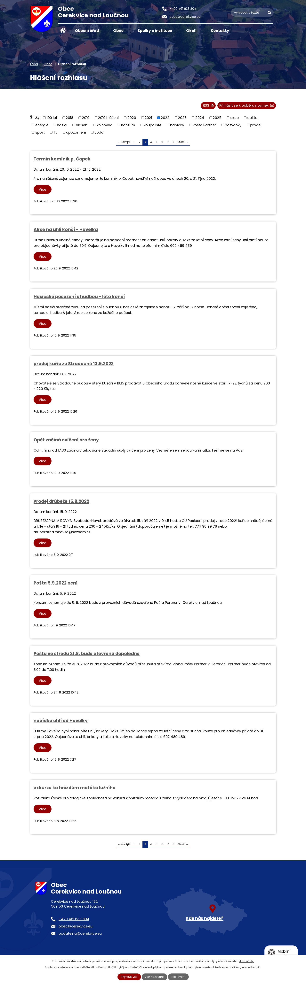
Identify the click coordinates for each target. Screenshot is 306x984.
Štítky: (35, 117)
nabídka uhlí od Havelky (61, 721)
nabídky (177, 125)
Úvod (63, 30)
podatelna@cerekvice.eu (80, 933)
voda (98, 132)
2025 (217, 117)
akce (234, 117)
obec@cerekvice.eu (76, 926)
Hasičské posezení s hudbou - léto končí (79, 297)
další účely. (246, 961)
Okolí (191, 30)
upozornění (76, 132)
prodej (255, 125)
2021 (148, 117)
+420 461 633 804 (74, 919)
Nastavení (178, 977)
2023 (182, 117)
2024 (199, 117)
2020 (131, 117)
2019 (85, 117)
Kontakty (220, 30)
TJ (55, 132)
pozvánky (233, 125)
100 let (52, 117)
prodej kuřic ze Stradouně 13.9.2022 (74, 364)
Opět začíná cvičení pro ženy (66, 440)
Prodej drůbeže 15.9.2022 (61, 501)
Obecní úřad (87, 30)
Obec (118, 30)
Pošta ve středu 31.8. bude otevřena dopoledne (87, 654)
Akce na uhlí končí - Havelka (66, 230)
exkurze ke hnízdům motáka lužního (75, 788)
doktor (253, 117)
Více (42, 189)
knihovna (104, 125)
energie (41, 125)
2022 (165, 117)
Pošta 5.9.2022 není (55, 583)
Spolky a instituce (155, 30)
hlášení (82, 125)
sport (40, 132)
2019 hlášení (108, 117)
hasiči (62, 125)
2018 (69, 117)
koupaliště (152, 125)
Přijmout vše (129, 977)
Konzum (128, 125)
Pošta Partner (204, 125)
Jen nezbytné (154, 977)
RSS (208, 105)
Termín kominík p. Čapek (62, 159)
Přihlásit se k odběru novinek (246, 105)
